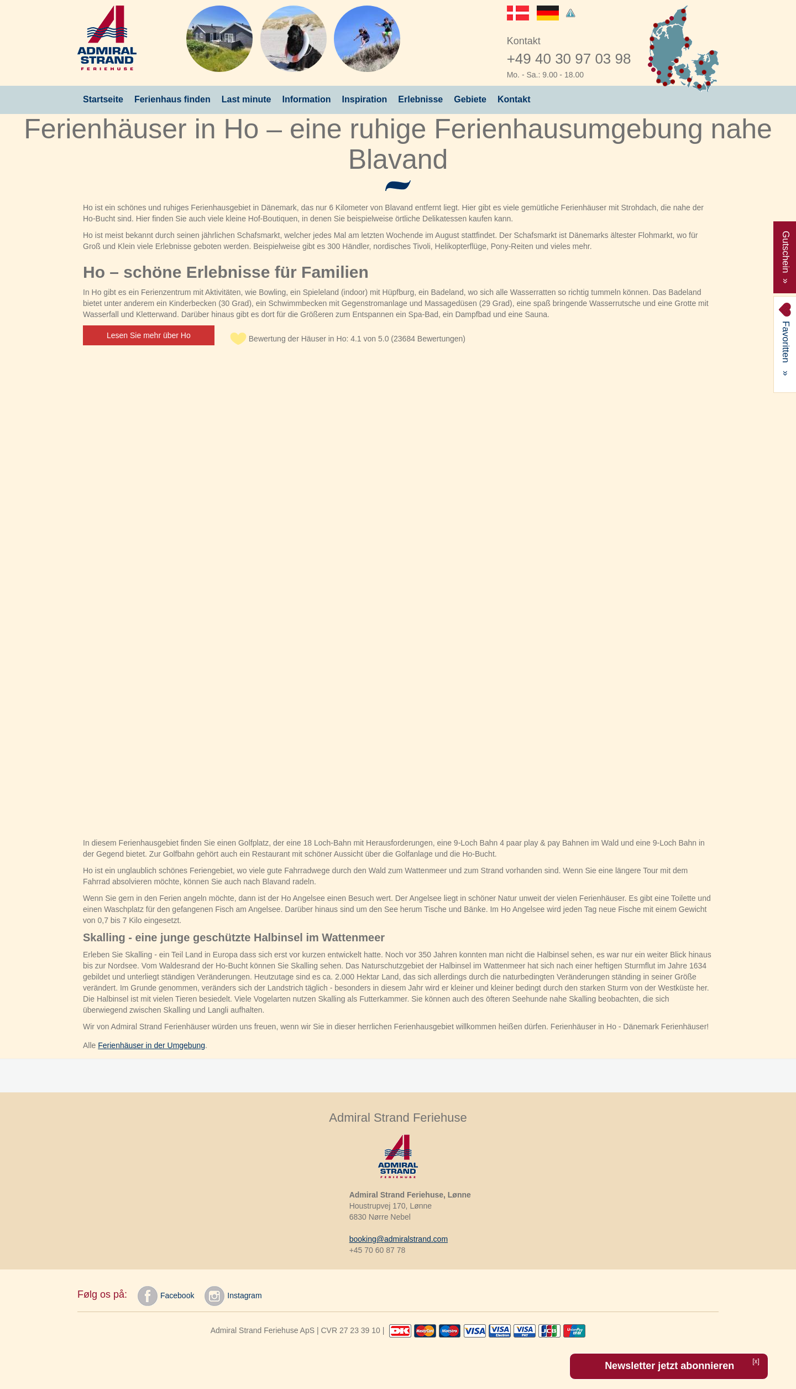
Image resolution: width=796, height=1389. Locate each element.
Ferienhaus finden (172, 99)
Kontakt (514, 99)
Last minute (246, 99)
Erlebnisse (420, 99)
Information (306, 99)
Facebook (166, 1296)
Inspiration (364, 99)
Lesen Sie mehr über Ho (149, 335)
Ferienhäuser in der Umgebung (151, 1045)
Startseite (103, 99)
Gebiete (470, 99)
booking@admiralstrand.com (398, 1239)
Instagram (233, 1296)
